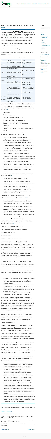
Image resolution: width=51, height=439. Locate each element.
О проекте (29, 3)
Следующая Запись (31, 429)
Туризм (43, 47)
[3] (25, 134)
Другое (43, 40)
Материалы (23, 3)
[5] (26, 197)
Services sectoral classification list (7, 411)
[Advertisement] (25, 14)
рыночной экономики (19, 360)
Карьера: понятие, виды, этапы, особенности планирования (45, 71)
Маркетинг (43, 42)
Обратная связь (34, 3)
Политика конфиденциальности (43, 3)
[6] (13, 223)
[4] (11, 175)
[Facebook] (45, 436)
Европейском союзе (10, 35)
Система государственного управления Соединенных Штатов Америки (45, 60)
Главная (18, 3)
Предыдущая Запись (5, 429)
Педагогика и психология (46, 45)
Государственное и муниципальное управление (45, 37)
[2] (7, 109)
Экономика (3, 27)
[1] (19, 45)
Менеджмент (44, 43)
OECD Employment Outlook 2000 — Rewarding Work (10, 413)
